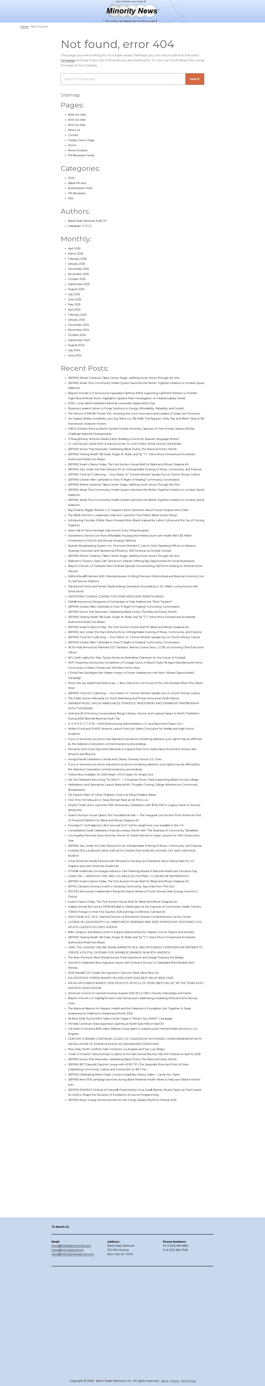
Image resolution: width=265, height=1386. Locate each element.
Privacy (174, 1381)
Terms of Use (190, 1381)
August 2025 (78, 289)
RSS (71, 198)
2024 (72, 178)
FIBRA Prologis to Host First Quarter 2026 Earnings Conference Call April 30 (127, 1074)
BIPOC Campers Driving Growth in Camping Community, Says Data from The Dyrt (133, 1044)
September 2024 (81, 340)
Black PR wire (79, 183)
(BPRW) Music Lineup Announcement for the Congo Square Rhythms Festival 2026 (134, 1308)
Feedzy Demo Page (84, 140)
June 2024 (76, 355)
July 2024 (75, 350)
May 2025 (75, 304)
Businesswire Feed (83, 188)
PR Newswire (78, 193)
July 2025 (75, 294)
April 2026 (76, 248)
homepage (70, 60)
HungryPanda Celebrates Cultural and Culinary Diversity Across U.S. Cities (126, 881)
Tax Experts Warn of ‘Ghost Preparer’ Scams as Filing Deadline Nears (122, 922)
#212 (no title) (78, 125)
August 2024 (78, 345)
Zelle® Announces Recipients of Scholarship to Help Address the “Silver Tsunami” (133, 678)
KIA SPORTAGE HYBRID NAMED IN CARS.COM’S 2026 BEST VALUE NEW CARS (128, 1161)
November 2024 (81, 329)
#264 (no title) (79, 114)
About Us (75, 130)
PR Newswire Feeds (84, 155)
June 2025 (76, 299)
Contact (74, 135)
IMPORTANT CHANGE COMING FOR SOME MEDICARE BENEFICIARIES (122, 672)
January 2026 (78, 263)
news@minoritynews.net (68, 1354)
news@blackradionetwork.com (71, 1350)
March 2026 (77, 253)
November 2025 (81, 274)
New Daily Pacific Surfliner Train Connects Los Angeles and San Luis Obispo (127, 1242)
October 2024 (79, 335)
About (162, 1381)
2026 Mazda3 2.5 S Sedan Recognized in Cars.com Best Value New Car (123, 1156)
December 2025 (81, 269)
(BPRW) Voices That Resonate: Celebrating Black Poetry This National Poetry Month (134, 474)
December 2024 (81, 325)
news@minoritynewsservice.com (73, 1358)
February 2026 (79, 258)
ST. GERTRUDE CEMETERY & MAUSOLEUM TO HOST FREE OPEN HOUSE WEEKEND (133, 469)
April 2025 (76, 309)
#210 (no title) (78, 119)
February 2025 (79, 314)
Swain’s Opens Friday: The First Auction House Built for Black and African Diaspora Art (136, 1059)
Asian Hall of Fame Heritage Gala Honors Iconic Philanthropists (118, 591)
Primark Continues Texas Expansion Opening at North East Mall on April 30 (127, 1212)
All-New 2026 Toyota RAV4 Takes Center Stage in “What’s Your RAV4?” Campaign (132, 1206)
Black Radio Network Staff (88, 221)
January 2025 (78, 319)
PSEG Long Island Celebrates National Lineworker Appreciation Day (121, 413)
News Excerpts (80, 150)
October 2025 (79, 279)
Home (73, 145)
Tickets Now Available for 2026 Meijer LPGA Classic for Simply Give (120, 896)
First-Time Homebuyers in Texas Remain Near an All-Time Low (118, 927)
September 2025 (81, 284)
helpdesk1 (76, 226)
